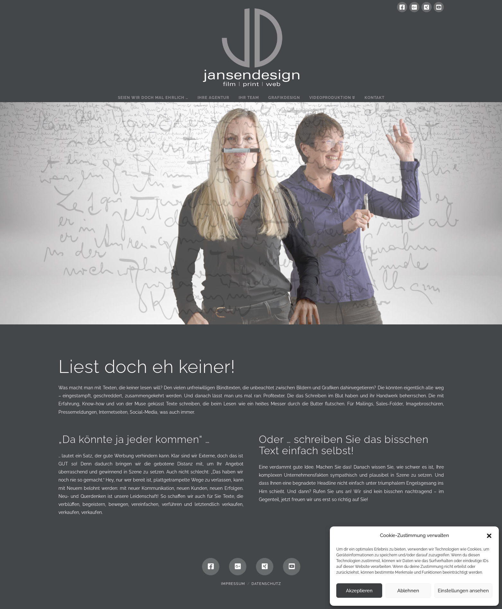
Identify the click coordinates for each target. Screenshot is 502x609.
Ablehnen (408, 591)
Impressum (233, 584)
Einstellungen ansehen (463, 591)
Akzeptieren (359, 591)
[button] (489, 536)
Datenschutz (266, 584)
